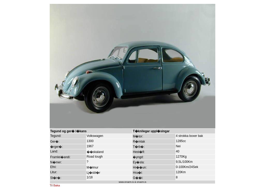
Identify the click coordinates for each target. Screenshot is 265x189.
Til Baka (55, 185)
